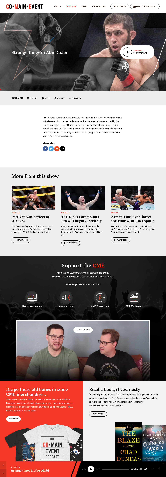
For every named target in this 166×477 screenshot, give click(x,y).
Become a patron (83, 330)
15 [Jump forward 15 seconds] (97, 469)
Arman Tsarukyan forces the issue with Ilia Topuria (132, 218)
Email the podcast (146, 6)
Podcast (71, 6)
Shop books (98, 414)
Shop (84, 6)
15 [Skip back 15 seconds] (84, 469)
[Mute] (146, 469)
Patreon (121, 6)
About (57, 6)
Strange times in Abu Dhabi (29, 470)
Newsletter (98, 6)
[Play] (91, 469)
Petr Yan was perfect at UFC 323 (30, 218)
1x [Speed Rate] (152, 469)
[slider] (115, 469)
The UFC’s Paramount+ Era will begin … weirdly (81, 218)
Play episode (20, 240)
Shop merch (13, 419)
